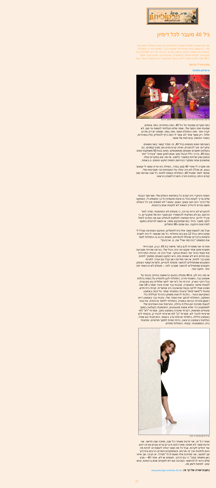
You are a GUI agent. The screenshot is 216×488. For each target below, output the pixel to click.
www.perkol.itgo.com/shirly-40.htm (166, 470)
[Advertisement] (190, 186)
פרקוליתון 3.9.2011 (201, 70)
